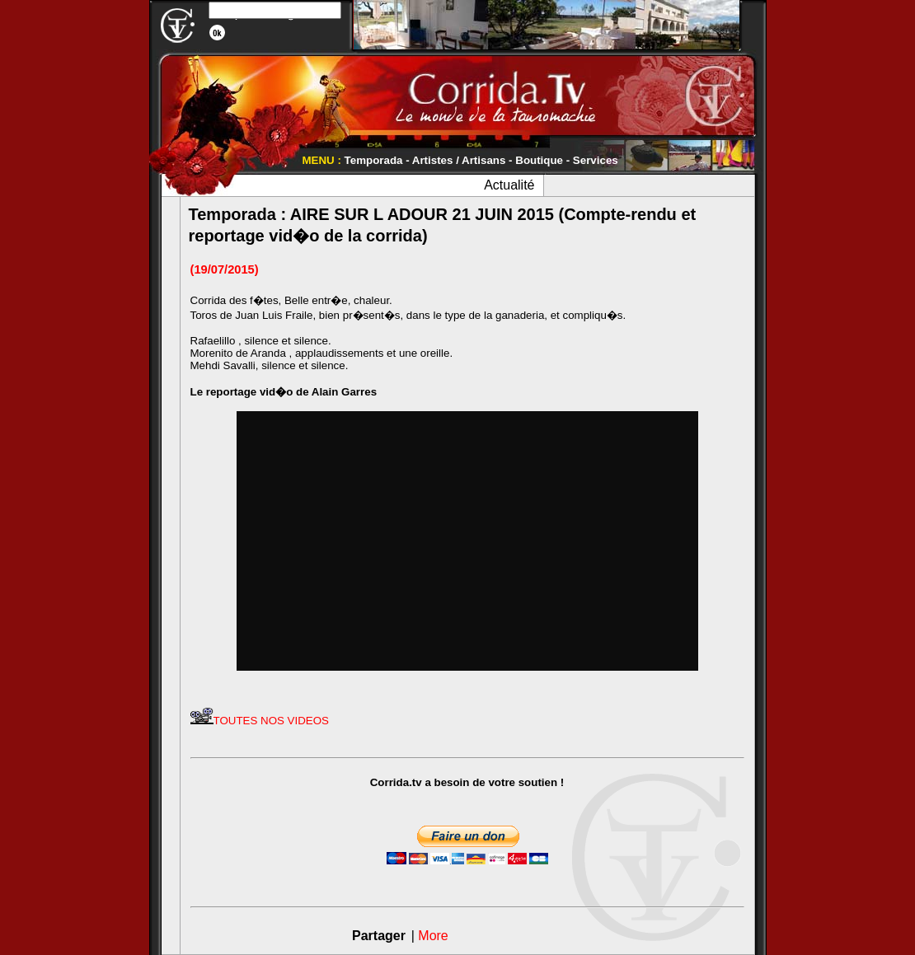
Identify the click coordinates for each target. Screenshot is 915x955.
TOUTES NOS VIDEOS (259, 720)
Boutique (539, 160)
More (433, 936)
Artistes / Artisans (459, 160)
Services (595, 160)
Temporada (374, 160)
